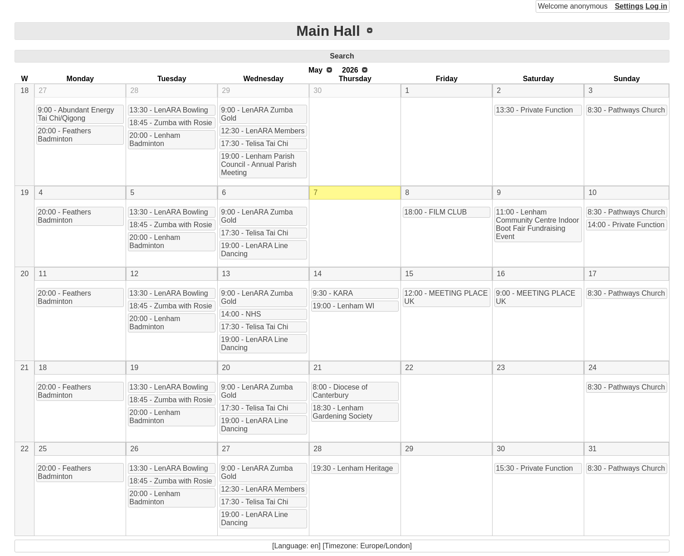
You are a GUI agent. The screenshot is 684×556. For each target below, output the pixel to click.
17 (592, 274)
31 (592, 449)
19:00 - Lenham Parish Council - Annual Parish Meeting (258, 164)
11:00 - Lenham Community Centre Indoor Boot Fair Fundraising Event (537, 224)
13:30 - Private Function (534, 110)
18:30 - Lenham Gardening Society (342, 412)
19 (24, 192)
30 (317, 90)
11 (43, 274)
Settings (629, 6)
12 (134, 274)
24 (592, 367)
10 (592, 192)
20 (24, 274)
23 (501, 367)
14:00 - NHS (241, 314)
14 (317, 274)
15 (409, 274)
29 (226, 90)
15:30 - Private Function (534, 468)
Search (342, 56)
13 (226, 274)
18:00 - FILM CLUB (435, 212)
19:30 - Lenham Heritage (353, 468)
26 (134, 449)
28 (134, 90)
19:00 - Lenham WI (343, 306)
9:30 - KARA (333, 293)
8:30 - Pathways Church (626, 110)
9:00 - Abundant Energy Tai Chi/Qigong (76, 114)
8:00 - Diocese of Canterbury (340, 391)
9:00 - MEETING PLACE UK (535, 297)
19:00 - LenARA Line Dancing (254, 250)
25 (43, 449)
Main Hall (328, 31)
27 (43, 90)
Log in (656, 6)
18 (24, 90)
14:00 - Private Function (625, 225)
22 (409, 367)
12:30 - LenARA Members (262, 131)
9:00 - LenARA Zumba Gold (257, 114)
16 (501, 274)
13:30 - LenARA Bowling (168, 110)
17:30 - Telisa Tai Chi (254, 143)
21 (24, 367)
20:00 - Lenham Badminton (154, 139)
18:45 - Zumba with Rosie (170, 123)
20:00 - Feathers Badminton (64, 135)
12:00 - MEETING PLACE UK (446, 297)
